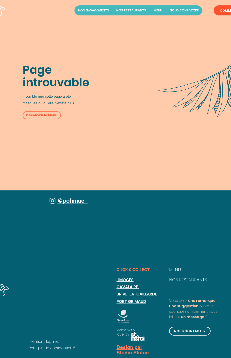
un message (192, 316)
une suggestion (184, 305)
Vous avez (178, 300)
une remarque (202, 300)
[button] (42, 115)
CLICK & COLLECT (133, 269)
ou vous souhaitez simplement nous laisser (193, 311)
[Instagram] (52, 200)
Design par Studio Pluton (133, 350)
